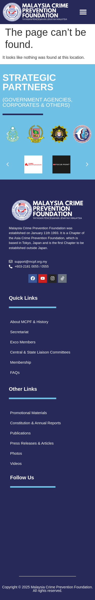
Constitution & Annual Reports (35, 423)
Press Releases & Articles (32, 443)
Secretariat (19, 332)
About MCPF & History (29, 322)
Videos (16, 463)
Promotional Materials (28, 413)
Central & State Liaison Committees (40, 352)
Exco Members (22, 342)
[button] (83, 12)
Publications (20, 433)
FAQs (15, 372)
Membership (20, 362)
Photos (16, 453)
